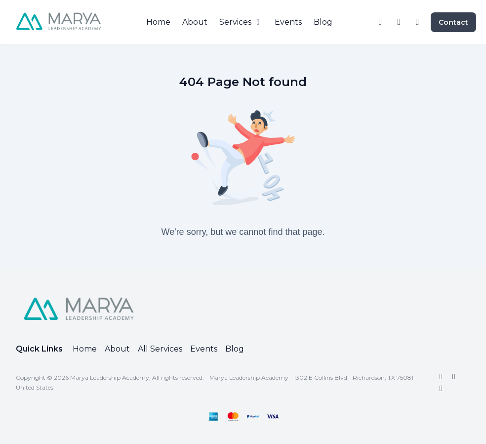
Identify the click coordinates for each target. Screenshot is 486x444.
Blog (234, 349)
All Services (160, 349)
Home (85, 349)
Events (203, 349)
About (117, 349)
